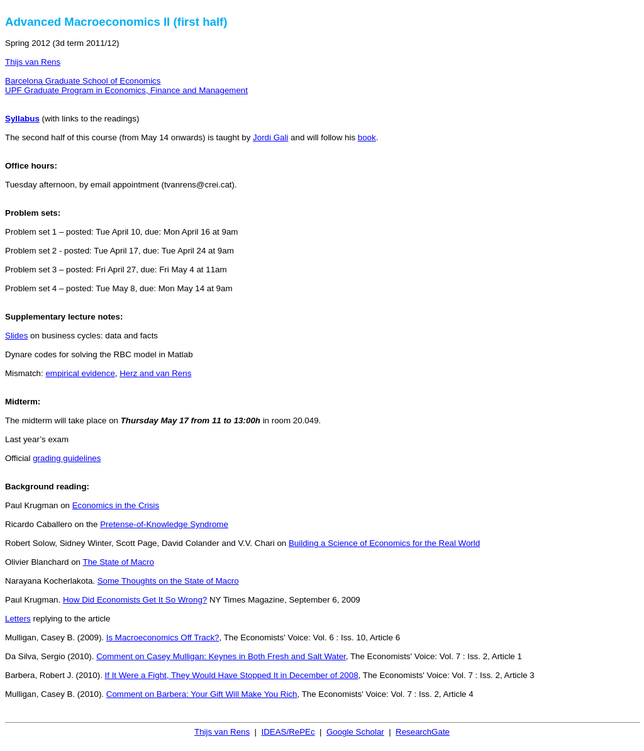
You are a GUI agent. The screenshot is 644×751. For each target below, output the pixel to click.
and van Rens (155, 373)
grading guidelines (67, 458)
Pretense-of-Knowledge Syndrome (164, 524)
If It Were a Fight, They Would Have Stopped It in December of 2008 (231, 675)
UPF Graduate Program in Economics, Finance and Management (126, 90)
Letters (18, 618)
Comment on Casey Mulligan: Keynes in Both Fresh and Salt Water (221, 656)
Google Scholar (355, 732)
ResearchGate (423, 732)
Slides (16, 335)
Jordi (270, 137)
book (367, 137)
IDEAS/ (287, 732)
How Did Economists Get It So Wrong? (135, 599)
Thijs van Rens (32, 62)
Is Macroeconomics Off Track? (162, 637)
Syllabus (22, 118)
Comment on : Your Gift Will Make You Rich (201, 694)
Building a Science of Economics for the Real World (384, 543)
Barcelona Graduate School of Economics (82, 81)
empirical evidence (79, 373)
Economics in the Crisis (116, 505)
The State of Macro (117, 562)
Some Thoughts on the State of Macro (168, 581)
